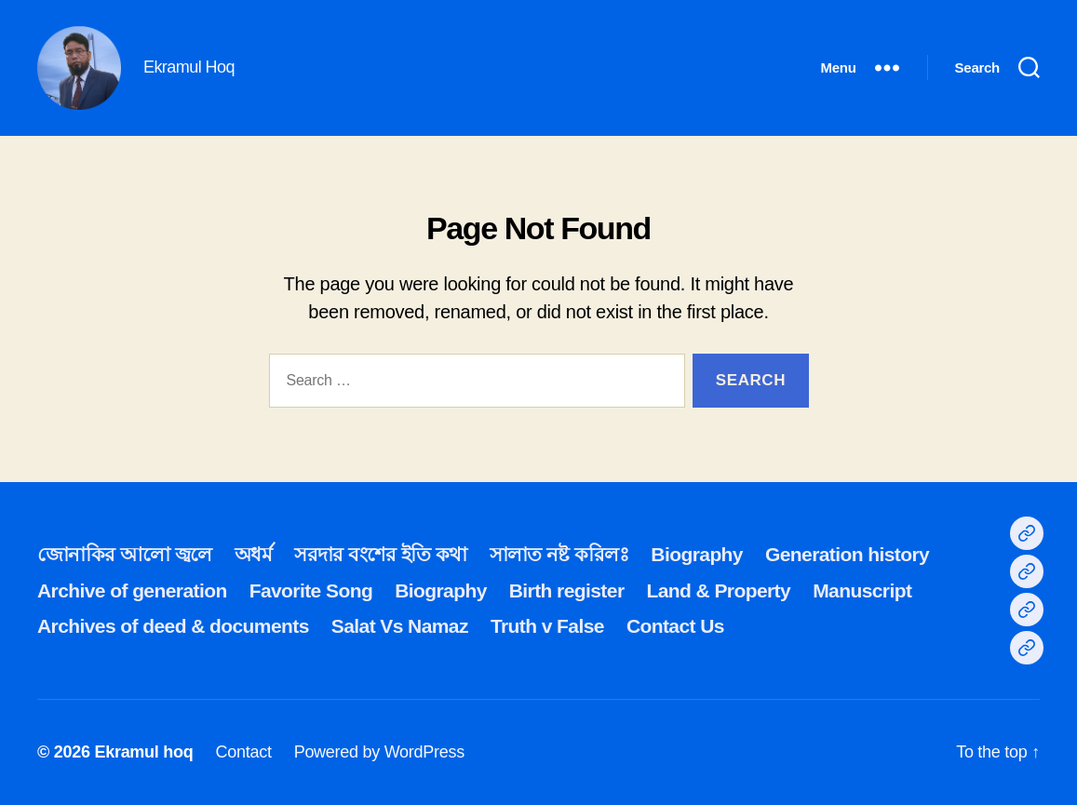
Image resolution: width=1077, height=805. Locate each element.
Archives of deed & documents (173, 626)
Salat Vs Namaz (399, 626)
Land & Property (718, 590)
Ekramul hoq (143, 752)
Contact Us (675, 626)
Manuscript (862, 590)
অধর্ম (253, 554)
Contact (243, 752)
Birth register (567, 590)
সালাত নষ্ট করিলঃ (559, 554)
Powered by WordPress (379, 752)
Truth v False (547, 626)
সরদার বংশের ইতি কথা (380, 554)
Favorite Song (310, 590)
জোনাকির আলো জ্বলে (124, 554)
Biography (697, 554)
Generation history (847, 554)
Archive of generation (132, 590)
